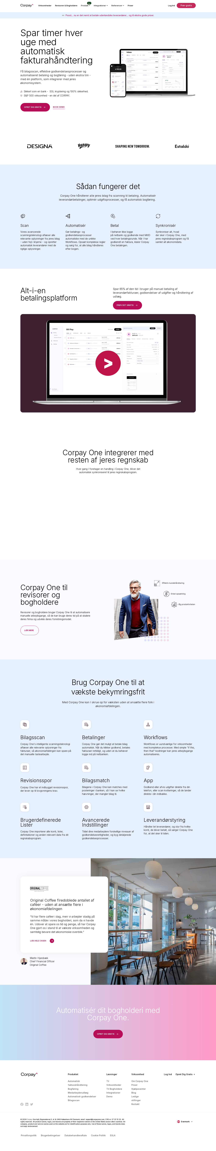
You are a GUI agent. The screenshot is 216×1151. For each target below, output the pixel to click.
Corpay (29, 1120)
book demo (59, 107)
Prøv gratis (186, 5)
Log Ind (171, 5)
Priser (130, 5)
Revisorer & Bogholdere (66, 5)
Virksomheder (44, 5)
